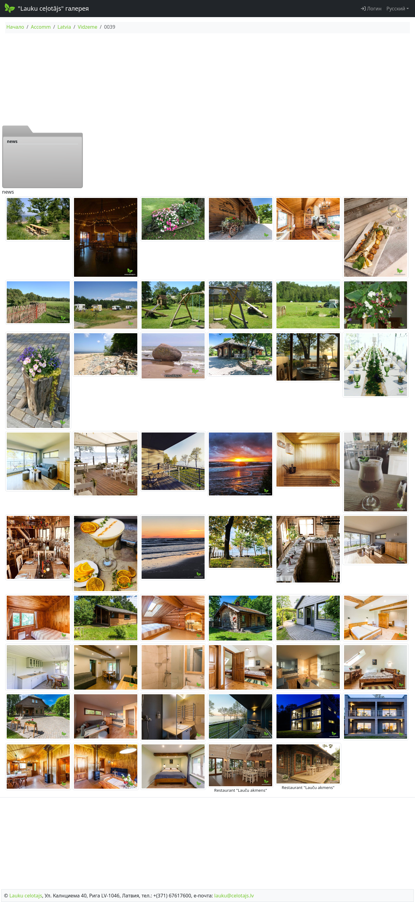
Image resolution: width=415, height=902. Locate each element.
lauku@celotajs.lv (234, 895)
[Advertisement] (207, 79)
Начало (15, 27)
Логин (371, 8)
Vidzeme (87, 27)
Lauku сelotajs (25, 895)
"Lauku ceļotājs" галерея (46, 8)
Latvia (64, 27)
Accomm (41, 27)
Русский (396, 8)
